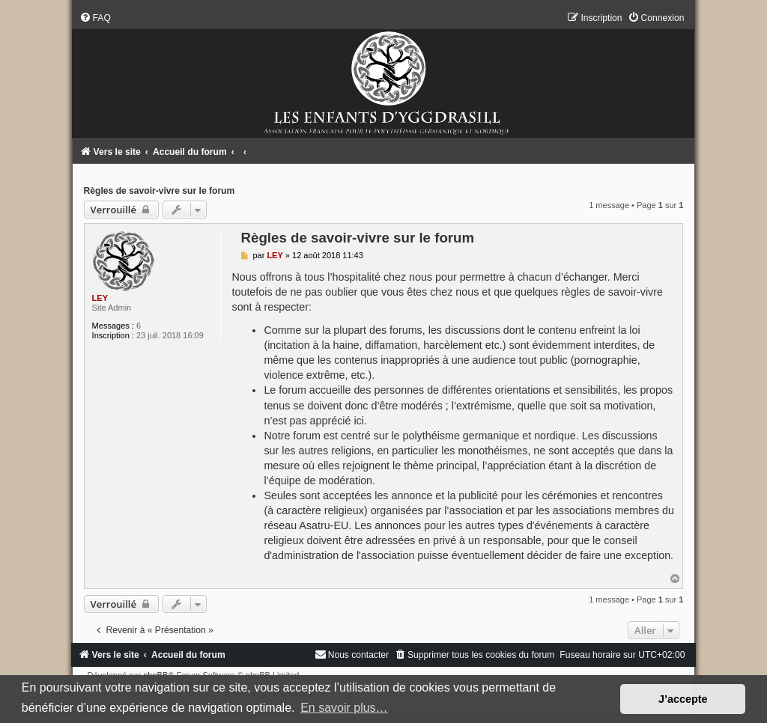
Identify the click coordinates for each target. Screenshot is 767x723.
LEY (100, 297)
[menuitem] (95, 18)
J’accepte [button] (683, 699)
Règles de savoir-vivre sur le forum (159, 191)
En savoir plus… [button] (344, 707)
